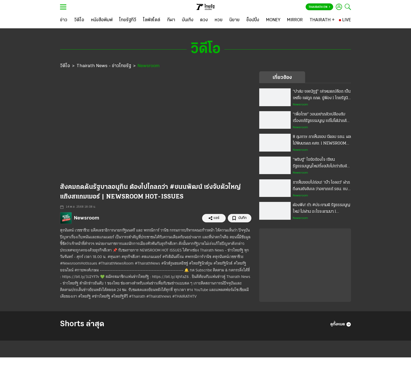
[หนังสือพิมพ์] (102, 20)
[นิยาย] (234, 20)
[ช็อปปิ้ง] (252, 20)
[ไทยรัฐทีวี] (127, 20)
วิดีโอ (65, 65)
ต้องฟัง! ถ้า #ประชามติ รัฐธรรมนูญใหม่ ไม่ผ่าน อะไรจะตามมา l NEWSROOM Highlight (321, 209)
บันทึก (239, 218)
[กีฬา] (171, 20)
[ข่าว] (63, 20)
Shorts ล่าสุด (82, 324)
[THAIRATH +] (322, 20)
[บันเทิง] (187, 20)
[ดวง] (204, 20)
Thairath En (319, 7)
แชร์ (213, 218)
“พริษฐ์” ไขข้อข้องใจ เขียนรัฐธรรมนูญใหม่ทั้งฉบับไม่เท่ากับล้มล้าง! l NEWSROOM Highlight (321, 164)
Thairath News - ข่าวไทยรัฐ (104, 65)
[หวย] (219, 20)
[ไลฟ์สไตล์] (151, 20)
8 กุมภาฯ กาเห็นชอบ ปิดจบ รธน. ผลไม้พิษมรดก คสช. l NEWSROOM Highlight (322, 141)
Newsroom (149, 65)
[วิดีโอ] (79, 20)
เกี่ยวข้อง (282, 77)
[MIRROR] (295, 20)
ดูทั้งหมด (340, 324)
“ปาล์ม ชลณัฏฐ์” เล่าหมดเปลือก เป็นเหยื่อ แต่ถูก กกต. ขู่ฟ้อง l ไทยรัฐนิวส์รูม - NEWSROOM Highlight (321, 95)
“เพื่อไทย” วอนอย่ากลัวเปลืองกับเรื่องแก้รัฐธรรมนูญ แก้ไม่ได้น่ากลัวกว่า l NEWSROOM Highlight (321, 118)
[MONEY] (273, 20)
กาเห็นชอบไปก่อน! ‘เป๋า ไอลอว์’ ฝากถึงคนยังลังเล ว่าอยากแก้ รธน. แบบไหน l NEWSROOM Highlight (321, 186)
